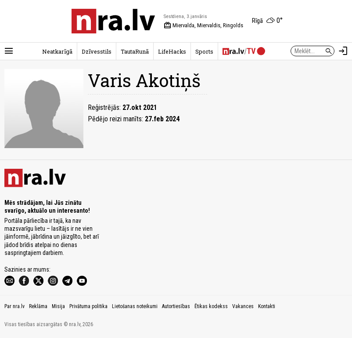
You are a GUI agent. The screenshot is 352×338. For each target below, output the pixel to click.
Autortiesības (176, 306)
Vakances (243, 306)
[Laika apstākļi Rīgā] (267, 21)
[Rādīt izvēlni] (9, 51)
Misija (58, 306)
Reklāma (38, 306)
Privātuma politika (88, 306)
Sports (204, 51)
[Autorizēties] (343, 51)
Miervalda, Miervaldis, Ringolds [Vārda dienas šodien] (203, 25)
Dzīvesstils (96, 51)
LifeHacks (172, 51)
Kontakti (266, 306)
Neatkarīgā (57, 51)
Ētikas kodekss (211, 306)
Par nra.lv (14, 306)
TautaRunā (135, 51)
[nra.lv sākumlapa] (113, 21)
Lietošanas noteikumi (135, 306)
